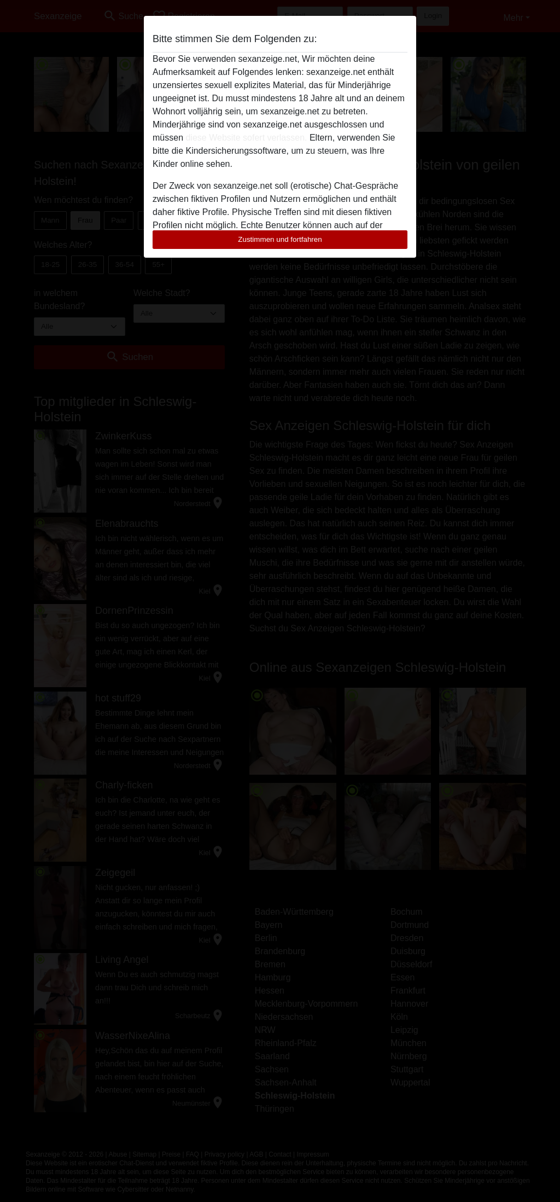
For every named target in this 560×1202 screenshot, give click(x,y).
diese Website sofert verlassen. (246, 137)
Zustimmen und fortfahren (280, 239)
